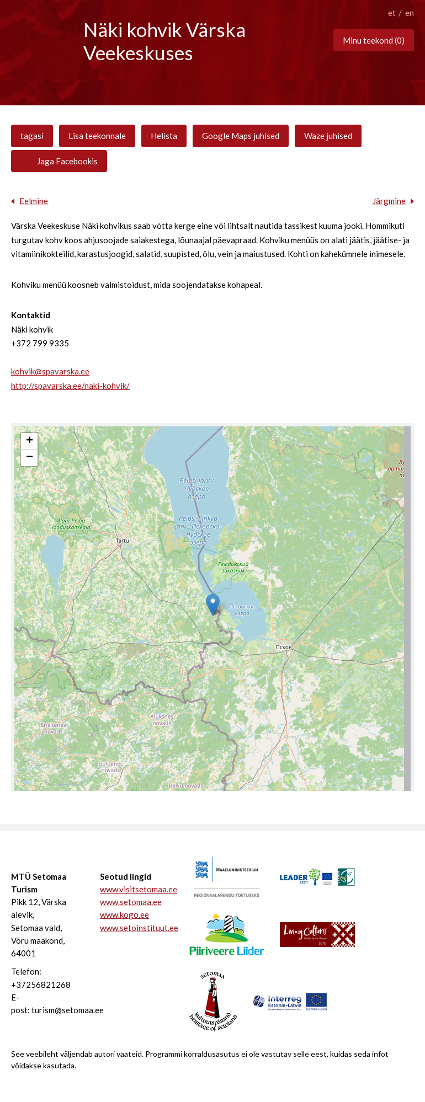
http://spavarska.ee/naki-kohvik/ (70, 385)
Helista (164, 136)
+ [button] (29, 441)
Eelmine (33, 201)
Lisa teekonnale (97, 136)
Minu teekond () (374, 40)
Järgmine (389, 201)
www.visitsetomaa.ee (132, 889)
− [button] (29, 458)
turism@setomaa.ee (67, 1010)
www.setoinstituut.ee (132, 928)
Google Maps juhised (240, 136)
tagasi (32, 136)
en (409, 13)
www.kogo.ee (124, 914)
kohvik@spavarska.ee (50, 371)
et (392, 13)
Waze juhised (328, 136)
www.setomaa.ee (131, 902)
